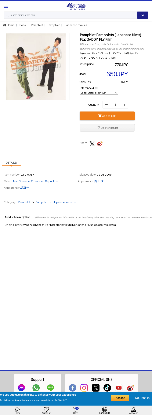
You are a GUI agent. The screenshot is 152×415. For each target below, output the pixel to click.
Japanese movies (75, 25)
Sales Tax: (85, 82)
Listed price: (86, 64)
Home (8, 25)
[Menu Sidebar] (6, 6)
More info (61, 400)
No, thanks (142, 398)
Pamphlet (37, 25)
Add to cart (107, 116)
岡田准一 (100, 181)
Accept (120, 398)
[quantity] (115, 104)
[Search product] (142, 15)
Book (22, 25)
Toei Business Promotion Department (36, 181)
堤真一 (24, 188)
